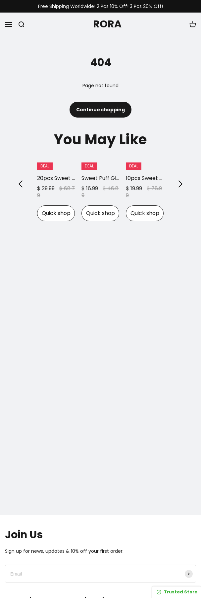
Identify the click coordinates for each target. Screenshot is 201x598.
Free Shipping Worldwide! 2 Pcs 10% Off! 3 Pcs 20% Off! (100, 6)
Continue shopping (100, 109)
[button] (21, 184)
